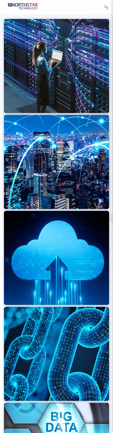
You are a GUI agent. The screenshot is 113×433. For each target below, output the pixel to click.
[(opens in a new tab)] (56, 66)
